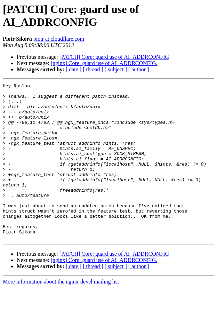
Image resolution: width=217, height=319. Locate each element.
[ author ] (138, 69)
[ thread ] (93, 69)
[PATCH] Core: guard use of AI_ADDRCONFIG (114, 57)
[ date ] (73, 69)
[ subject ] (116, 69)
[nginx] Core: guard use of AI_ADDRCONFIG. (104, 63)
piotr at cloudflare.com (58, 39)
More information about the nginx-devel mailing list (61, 313)
